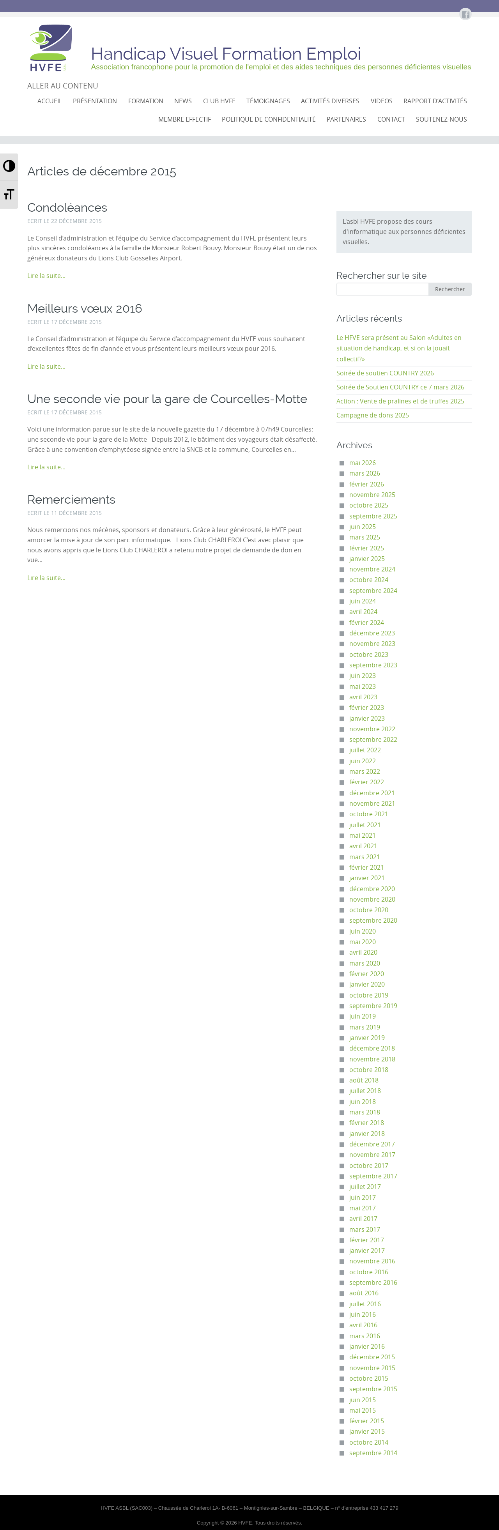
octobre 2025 (368, 505)
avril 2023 (363, 697)
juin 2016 (362, 1315)
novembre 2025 (372, 495)
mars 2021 (364, 857)
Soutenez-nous (441, 119)
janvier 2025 (367, 559)
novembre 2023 (372, 644)
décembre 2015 (372, 1357)
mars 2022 (364, 772)
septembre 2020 (373, 920)
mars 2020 (364, 963)
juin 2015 (362, 1400)
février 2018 (366, 1123)
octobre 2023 (368, 655)
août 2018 (364, 1080)
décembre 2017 (372, 1144)
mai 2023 (362, 687)
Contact (391, 119)
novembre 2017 (372, 1155)
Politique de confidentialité (269, 119)
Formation (145, 101)
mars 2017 (364, 1230)
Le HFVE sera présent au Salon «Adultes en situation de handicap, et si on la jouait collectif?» (399, 348)
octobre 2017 (368, 1166)
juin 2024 (362, 601)
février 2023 (366, 708)
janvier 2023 (367, 719)
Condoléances (67, 207)
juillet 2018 (365, 1091)
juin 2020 (362, 931)
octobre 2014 (368, 1442)
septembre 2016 (373, 1283)
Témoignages (268, 101)
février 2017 (366, 1240)
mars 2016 (364, 1336)
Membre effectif (184, 119)
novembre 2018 (372, 1059)
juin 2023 (362, 676)
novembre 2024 (372, 569)
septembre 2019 (373, 1006)
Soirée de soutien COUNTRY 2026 (385, 373)
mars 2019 (364, 1027)
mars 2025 (364, 537)
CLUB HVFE (219, 101)
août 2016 (364, 1293)
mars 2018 (364, 1112)
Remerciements (71, 499)
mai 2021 (362, 835)
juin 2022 (362, 761)
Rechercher (450, 289)
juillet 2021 (365, 825)
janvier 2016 (367, 1347)
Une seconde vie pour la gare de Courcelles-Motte (167, 399)
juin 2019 (362, 1016)
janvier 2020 (367, 984)
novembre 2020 (372, 899)
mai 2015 (362, 1410)
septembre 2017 (373, 1176)
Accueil (49, 101)
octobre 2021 (368, 814)
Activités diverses (330, 101)
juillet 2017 (365, 1187)
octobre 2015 (368, 1378)
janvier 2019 (367, 1038)
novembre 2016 (372, 1261)
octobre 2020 (368, 910)
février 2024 (366, 623)
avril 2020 (363, 952)
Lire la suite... (46, 276)
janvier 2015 (367, 1431)
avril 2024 (363, 612)
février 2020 (366, 974)
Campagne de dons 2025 (372, 415)
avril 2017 (363, 1219)
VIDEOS (382, 101)
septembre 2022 (373, 740)
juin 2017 (362, 1198)
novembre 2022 (372, 729)
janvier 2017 (367, 1251)
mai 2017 (362, 1208)
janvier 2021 (367, 878)
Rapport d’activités (435, 101)
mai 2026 (362, 463)
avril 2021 (363, 846)
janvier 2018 (367, 1134)
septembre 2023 (373, 665)
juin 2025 (362, 527)
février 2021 (366, 867)
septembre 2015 (373, 1389)
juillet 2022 (365, 750)
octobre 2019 (368, 995)
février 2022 (366, 782)
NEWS (183, 101)
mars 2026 (364, 473)
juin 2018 (362, 1102)
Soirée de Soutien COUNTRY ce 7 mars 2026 (400, 387)
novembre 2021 (372, 803)
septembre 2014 (373, 1453)
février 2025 (366, 548)
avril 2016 (363, 1325)
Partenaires (346, 119)
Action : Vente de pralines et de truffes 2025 (400, 401)
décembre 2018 (372, 1048)
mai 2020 (362, 942)
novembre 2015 (372, 1368)
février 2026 (366, 484)
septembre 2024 (373, 591)
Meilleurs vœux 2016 (84, 308)
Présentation (95, 101)
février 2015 (366, 1421)
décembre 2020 (372, 889)
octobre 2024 (368, 580)
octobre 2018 (368, 1070)
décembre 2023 (372, 633)
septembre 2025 (373, 516)
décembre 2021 (372, 793)
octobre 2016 (368, 1272)
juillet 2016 (365, 1304)
